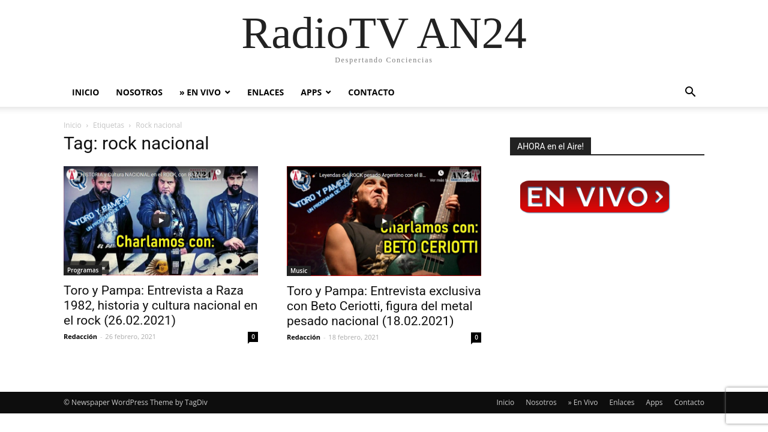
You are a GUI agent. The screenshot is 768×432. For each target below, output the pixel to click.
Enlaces (265, 92)
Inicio (85, 92)
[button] (690, 93)
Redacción (80, 336)
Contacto (371, 92)
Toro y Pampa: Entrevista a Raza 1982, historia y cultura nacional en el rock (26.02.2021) (160, 305)
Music (298, 270)
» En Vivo (200, 92)
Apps (311, 92)
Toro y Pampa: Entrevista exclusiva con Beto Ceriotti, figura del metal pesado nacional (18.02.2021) (384, 306)
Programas (82, 270)
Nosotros (139, 92)
